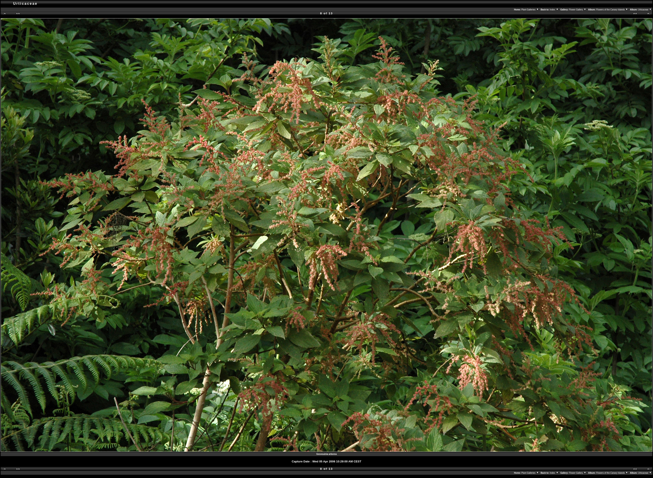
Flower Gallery (577, 9)
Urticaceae (645, 9)
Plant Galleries (530, 9)
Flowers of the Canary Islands (612, 9)
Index (554, 9)
